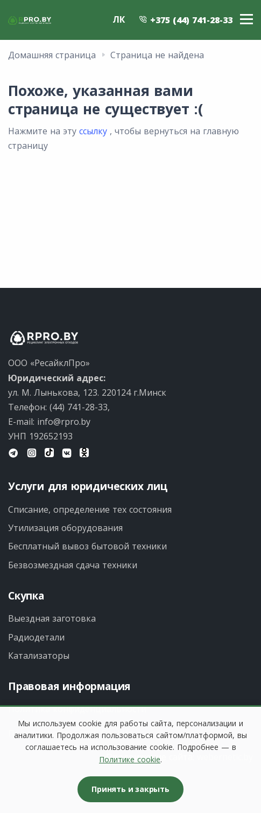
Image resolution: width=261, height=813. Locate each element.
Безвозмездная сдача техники (72, 565)
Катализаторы (38, 656)
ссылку (93, 131)
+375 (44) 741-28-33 (185, 20)
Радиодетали (36, 637)
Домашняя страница (52, 55)
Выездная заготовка (52, 618)
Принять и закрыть (130, 789)
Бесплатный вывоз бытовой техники (87, 546)
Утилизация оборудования (65, 528)
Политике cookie (129, 759)
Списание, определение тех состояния (90, 509)
